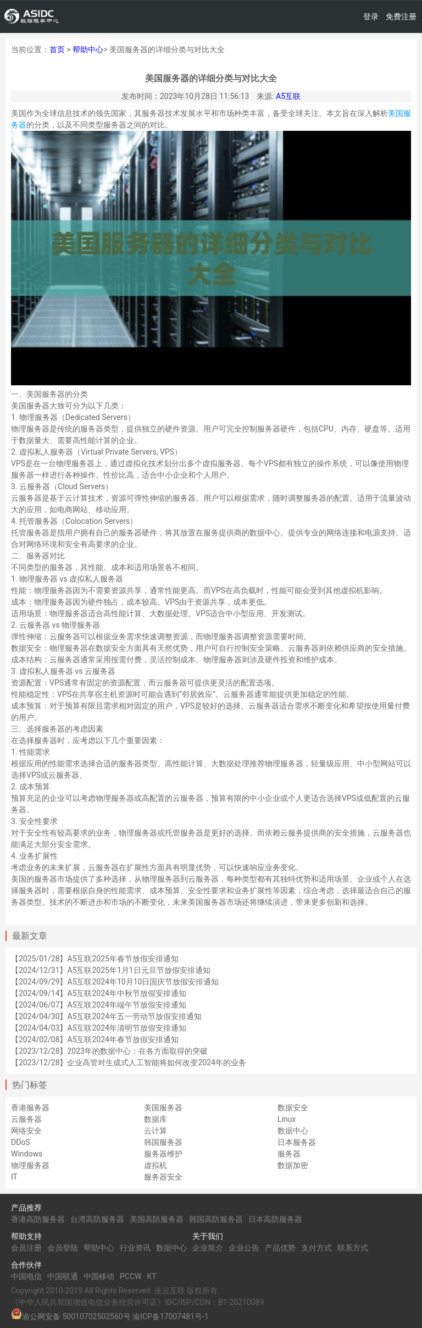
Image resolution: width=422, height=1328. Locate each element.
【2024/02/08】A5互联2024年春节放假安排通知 (95, 1039)
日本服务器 (296, 1142)
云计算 (155, 1130)
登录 (371, 16)
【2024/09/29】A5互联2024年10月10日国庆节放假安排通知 (115, 981)
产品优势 (280, 1247)
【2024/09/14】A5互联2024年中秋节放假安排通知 (98, 993)
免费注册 (401, 16)
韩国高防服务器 (216, 1219)
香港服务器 (30, 1107)
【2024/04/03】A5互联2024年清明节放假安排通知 (98, 1027)
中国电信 (26, 1276)
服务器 (289, 1153)
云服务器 (26, 1119)
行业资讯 (135, 1247)
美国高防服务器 (157, 1219)
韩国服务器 (163, 1142)
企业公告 (244, 1247)
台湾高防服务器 (97, 1219)
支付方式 (316, 1247)
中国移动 (99, 1276)
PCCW (130, 1276)
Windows (26, 1153)
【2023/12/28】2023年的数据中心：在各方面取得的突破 (109, 1051)
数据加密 (292, 1165)
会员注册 (26, 1247)
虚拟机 (155, 1165)
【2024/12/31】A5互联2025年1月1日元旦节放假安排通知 (110, 970)
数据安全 (292, 1107)
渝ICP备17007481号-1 (170, 1316)
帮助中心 (88, 49)
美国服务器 (163, 1107)
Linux (286, 1119)
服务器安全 (163, 1176)
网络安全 (26, 1130)
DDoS (20, 1142)
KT (151, 1276)
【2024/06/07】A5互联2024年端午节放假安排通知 (98, 1004)
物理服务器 (30, 1165)
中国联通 (62, 1276)
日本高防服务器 (275, 1219)
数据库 (155, 1119)
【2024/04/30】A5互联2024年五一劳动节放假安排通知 (106, 1016)
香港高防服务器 (38, 1219)
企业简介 (207, 1247)
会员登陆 (62, 1247)
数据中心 (292, 1130)
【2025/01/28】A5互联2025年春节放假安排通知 (95, 958)
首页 (57, 49)
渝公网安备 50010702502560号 (76, 1316)
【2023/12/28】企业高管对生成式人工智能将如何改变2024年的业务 (128, 1062)
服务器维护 (163, 1153)
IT (14, 1176)
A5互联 (288, 96)
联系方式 (352, 1247)
